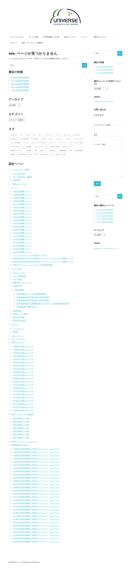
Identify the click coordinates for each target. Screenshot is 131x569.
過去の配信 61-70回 (21, 437)
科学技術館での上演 (51, 37)
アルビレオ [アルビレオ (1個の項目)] (59, 139)
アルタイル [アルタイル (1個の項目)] (47, 135)
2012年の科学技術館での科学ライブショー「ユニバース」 (37, 500)
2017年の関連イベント (22, 245)
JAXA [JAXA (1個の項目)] (34, 135)
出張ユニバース (70, 37)
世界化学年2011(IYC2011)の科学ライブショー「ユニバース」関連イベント (43, 258)
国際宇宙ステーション (22, 282)
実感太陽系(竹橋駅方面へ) (27, 306)
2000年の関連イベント (22, 200)
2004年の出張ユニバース (23, 365)
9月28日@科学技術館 (20, 77)
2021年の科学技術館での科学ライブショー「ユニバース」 (37, 528)
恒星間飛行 (17, 310)
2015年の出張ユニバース (23, 397)
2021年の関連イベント (22, 252)
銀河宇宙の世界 (19, 320)
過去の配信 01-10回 (21, 418)
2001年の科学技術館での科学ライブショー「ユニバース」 (37, 464)
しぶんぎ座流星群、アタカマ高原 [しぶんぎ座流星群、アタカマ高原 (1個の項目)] (28, 139)
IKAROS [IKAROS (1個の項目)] (28, 135)
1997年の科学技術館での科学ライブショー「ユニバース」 (37, 452)
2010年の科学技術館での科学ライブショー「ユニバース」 (37, 493)
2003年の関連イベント (22, 210)
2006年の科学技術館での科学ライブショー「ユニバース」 (37, 480)
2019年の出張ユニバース (23, 410)
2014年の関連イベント (22, 242)
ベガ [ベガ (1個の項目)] (70, 143)
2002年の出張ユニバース (23, 359)
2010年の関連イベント (22, 232)
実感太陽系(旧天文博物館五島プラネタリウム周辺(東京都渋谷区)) (43, 303)
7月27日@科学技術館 (20, 90)
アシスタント (18, 328)
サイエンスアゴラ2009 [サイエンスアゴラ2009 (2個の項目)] (38, 143)
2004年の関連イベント (22, 213)
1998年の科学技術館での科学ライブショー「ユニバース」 (37, 455)
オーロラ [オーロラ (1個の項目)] (26, 143)
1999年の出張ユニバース (23, 349)
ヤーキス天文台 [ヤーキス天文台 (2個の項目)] (14, 147)
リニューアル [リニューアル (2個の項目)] (38, 147)
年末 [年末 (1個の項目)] (70, 150)
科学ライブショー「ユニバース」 (24, 441)
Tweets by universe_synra (103, 101)
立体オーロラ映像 (20, 314)
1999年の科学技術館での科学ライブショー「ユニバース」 (37, 458)
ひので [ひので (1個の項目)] (51, 139)
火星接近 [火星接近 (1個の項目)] (12, 154)
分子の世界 (17, 279)
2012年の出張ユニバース (23, 387)
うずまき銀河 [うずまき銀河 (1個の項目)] (76, 135)
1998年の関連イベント (22, 194)
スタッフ (13, 42)
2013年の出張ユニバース (23, 391)
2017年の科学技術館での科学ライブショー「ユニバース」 (37, 516)
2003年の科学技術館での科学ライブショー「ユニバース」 (37, 471)
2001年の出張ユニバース (23, 356)
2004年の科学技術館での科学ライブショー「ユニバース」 (37, 474)
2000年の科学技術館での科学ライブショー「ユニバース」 (37, 461)
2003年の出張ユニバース (23, 362)
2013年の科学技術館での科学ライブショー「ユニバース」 (37, 503)
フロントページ (17, 335)
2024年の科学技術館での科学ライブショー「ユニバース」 (37, 538)
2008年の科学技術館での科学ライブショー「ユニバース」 (37, 487)
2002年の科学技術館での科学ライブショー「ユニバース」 (37, 468)
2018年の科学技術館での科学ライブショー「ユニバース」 (37, 519)
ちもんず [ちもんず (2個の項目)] (43, 139)
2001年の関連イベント (22, 204)
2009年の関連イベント (22, 229)
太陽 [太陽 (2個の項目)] (35, 150)
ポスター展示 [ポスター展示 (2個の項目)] (79, 143)
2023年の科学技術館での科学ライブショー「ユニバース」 (37, 535)
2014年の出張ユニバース (23, 394)
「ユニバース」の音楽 (20, 169)
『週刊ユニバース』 (100, 37)
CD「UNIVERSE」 (20, 173)
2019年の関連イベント (22, 248)
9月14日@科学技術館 (20, 80)
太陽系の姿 (17, 285)
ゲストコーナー (19, 273)
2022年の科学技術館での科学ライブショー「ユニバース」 (37, 531)
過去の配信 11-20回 (21, 421)
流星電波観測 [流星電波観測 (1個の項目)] (79, 150)
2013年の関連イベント (22, 239)
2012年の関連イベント (22, 236)
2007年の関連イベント (22, 223)
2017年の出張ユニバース (23, 403)
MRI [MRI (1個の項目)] (39, 135)
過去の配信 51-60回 (21, 434)
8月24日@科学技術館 (20, 83)
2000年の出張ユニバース (23, 352)
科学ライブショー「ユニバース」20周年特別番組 (33, 264)
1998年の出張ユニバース (23, 346)
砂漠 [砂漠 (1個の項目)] (30, 154)
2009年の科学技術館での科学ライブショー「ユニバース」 (37, 490)
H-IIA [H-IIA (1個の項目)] (21, 135)
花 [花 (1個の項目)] (52, 154)
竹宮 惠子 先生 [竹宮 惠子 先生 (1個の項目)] (44, 154)
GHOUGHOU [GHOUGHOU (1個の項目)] (13, 135)
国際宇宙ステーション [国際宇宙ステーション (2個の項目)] (16, 150)
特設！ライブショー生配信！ (33, 42)
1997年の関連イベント (22, 191)
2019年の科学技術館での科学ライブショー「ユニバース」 (37, 522)
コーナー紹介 (33, 37)
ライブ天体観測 (19, 276)
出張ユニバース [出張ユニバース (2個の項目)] (67, 147)
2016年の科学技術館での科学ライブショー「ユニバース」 (37, 512)
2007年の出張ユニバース (23, 375)
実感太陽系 (19, 289)
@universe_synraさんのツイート (106, 248)
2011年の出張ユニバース (23, 384)
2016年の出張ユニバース (23, 400)
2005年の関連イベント (22, 216)
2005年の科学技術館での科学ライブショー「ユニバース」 (37, 477)
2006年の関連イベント (22, 220)
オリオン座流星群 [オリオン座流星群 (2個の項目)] (15, 143)
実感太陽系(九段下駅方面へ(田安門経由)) (33, 300)
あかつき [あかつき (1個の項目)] (66, 135)
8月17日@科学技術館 (20, 87)
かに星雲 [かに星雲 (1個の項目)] (12, 139)
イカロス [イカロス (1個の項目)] (67, 139)
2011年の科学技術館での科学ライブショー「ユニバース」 (37, 496)
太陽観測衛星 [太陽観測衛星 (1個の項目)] (62, 150)
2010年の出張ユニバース (23, 381)
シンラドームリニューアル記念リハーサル (30, 255)
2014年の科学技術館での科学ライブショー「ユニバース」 (37, 506)
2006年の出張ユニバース (23, 372)
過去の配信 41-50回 (21, 431)
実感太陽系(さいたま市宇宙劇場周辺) (32, 294)
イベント (84, 37)
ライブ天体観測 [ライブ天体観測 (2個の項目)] (26, 147)
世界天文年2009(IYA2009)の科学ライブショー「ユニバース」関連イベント (43, 261)
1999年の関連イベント (22, 197)
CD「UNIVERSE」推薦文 (22, 176)
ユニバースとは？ (17, 37)
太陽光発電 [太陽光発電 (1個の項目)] (52, 150)
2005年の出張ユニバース (23, 368)
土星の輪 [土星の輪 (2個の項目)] (28, 150)
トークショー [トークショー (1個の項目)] (62, 143)
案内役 (15, 331)
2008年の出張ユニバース (23, 378)
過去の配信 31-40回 (21, 428)
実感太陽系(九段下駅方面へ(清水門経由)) (33, 297)
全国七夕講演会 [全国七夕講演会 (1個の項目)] (55, 147)
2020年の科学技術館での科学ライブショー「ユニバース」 (37, 525)
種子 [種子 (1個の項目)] (35, 154)
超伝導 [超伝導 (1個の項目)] (58, 154)
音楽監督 (16, 180)
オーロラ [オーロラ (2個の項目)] (57, 135)
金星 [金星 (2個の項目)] (63, 154)
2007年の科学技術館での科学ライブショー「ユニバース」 (37, 484)
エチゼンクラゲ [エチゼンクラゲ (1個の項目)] (77, 139)
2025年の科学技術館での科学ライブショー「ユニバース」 (37, 541)
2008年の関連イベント (22, 226)
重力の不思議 (18, 317)
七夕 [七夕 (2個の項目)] (46, 147)
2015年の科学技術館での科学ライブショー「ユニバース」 (37, 509)
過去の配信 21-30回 (21, 424)
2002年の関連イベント (22, 207)
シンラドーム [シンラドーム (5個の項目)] (52, 143)
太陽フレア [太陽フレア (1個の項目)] (43, 150)
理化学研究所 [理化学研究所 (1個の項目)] (22, 154)
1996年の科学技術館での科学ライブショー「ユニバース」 (37, 448)
